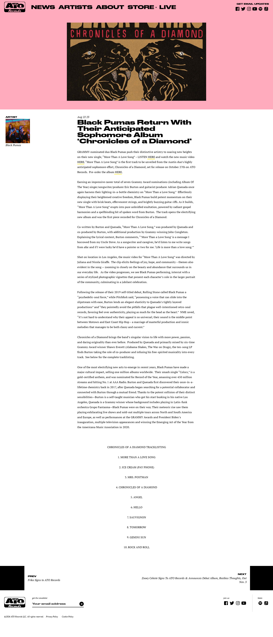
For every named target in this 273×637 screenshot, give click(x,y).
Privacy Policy (52, 616)
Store (141, 7)
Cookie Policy (67, 616)
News (43, 7)
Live (167, 7)
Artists (75, 7)
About (110, 7)
